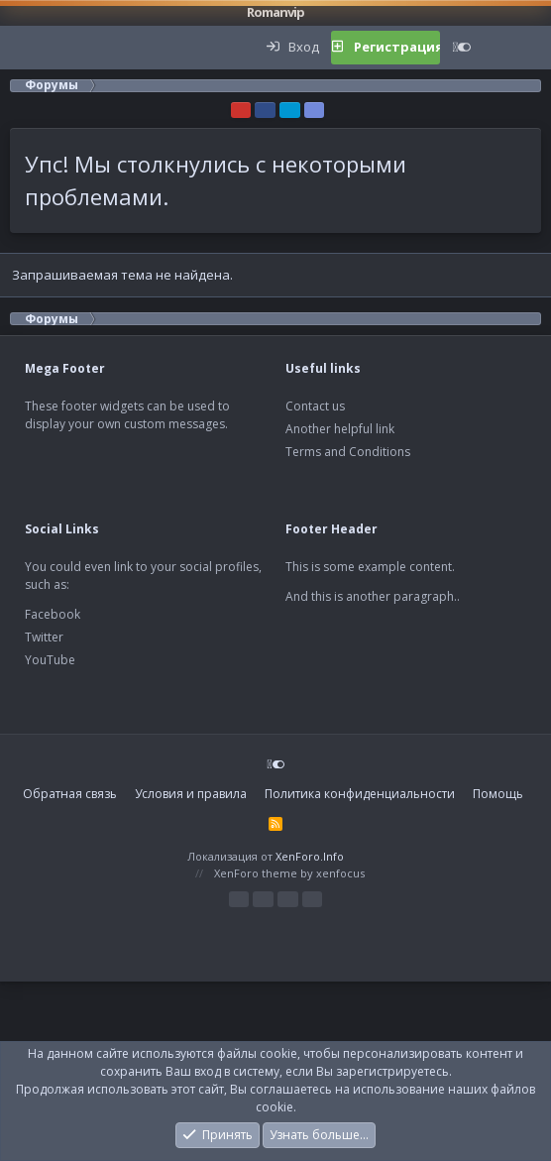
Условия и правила (191, 793)
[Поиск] (535, 47)
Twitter (44, 637)
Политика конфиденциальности (360, 793)
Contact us (315, 406)
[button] (26, 47)
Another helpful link (339, 428)
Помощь (498, 793)
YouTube (50, 659)
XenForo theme (255, 873)
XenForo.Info (310, 856)
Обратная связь (70, 793)
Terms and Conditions (347, 451)
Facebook (52, 614)
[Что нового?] (503, 47)
